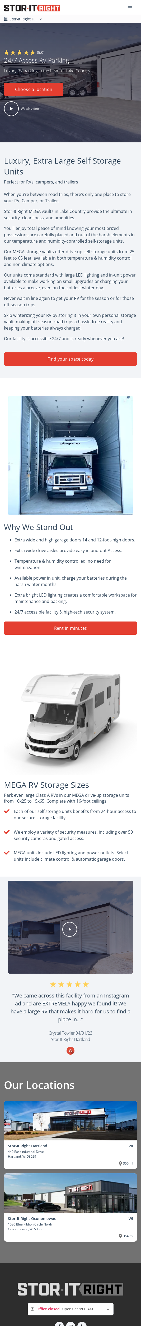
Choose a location (34, 89)
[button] (33, 91)
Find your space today (70, 359)
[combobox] (71, 1309)
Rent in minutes (70, 628)
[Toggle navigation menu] (132, 7)
